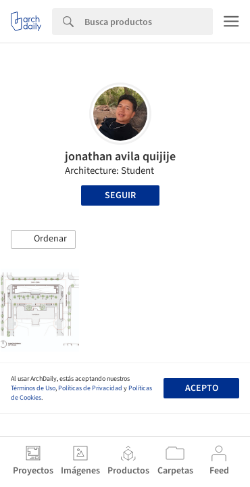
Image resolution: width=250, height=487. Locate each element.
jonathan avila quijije (120, 156)
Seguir (120, 195)
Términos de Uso (33, 388)
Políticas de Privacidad (90, 388)
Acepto (201, 388)
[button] (43, 239)
